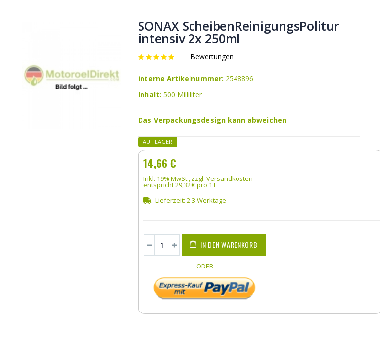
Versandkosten (229, 178)
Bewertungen (212, 56)
